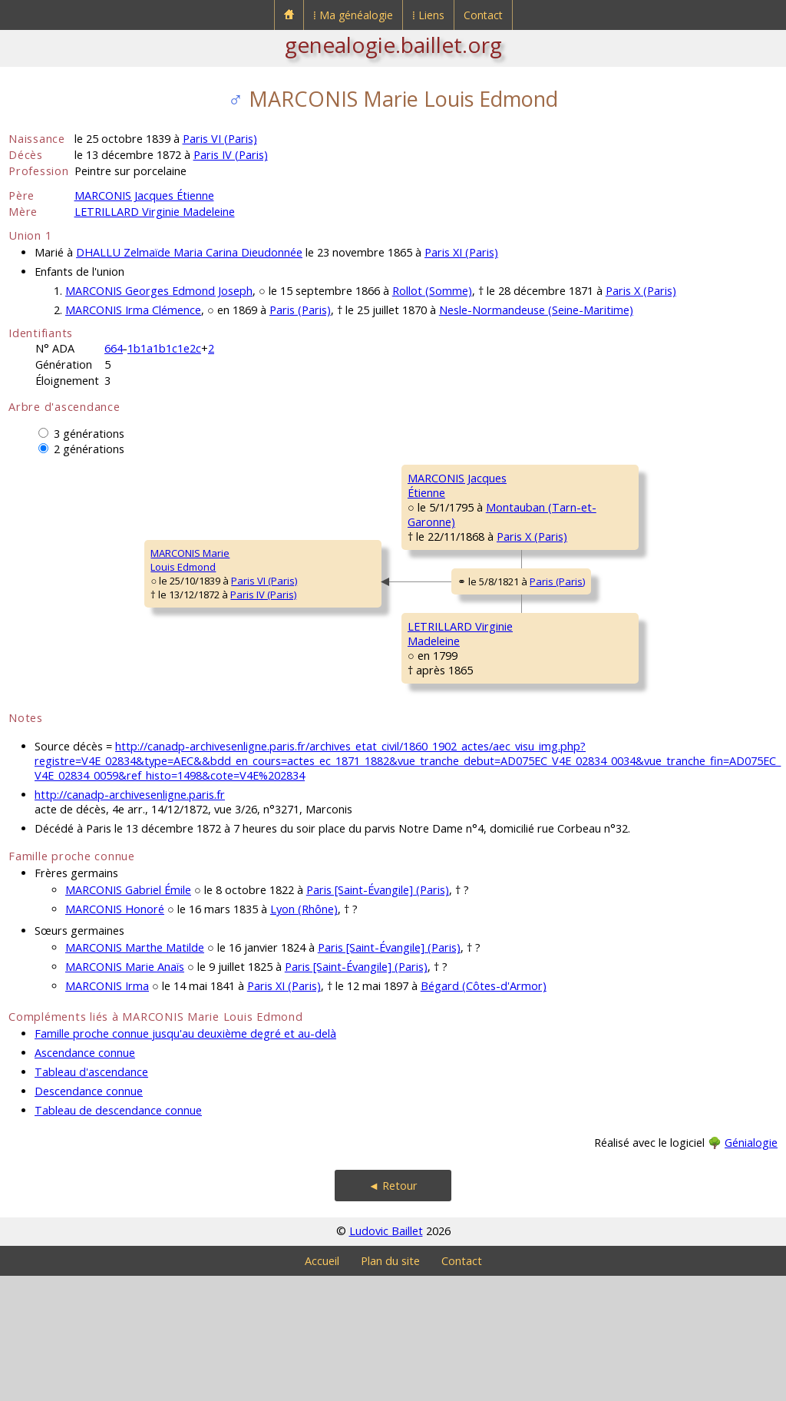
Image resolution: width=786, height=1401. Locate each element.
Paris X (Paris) (641, 290)
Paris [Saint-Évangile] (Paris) (377, 1015)
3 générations (89, 433)
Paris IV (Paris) (230, 154)
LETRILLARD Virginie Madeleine (154, 211)
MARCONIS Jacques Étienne (144, 195)
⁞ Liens (428, 15)
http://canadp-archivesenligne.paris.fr (130, 919)
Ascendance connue (85, 1178)
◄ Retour (393, 1310)
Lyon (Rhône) (304, 1034)
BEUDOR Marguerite (583, 754)
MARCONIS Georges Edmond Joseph (159, 290)
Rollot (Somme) (432, 290)
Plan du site (390, 1386)
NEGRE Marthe (571, 570)
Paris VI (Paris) (220, 138)
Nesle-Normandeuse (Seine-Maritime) (536, 310)
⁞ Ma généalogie (353, 15)
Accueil (322, 1386)
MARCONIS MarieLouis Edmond (57, 623)
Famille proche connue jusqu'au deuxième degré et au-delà (185, 1158)
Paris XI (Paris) (461, 252)
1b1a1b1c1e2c (164, 348)
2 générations (89, 449)
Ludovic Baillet (386, 1356)
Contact (483, 15)
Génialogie (751, 1267)
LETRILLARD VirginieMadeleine (322, 715)
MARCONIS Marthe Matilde (134, 1072)
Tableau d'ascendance (91, 1197)
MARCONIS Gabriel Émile (128, 1015)
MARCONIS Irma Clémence (133, 310)
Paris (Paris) (300, 310)
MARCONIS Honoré (114, 1034)
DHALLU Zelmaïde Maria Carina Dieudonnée (189, 252)
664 (113, 348)
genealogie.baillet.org (393, 44)
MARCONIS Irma (107, 1111)
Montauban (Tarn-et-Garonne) (418, 551)
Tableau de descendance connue (118, 1235)
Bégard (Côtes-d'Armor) (484, 1111)
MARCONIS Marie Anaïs (124, 1092)
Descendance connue (89, 1216)
